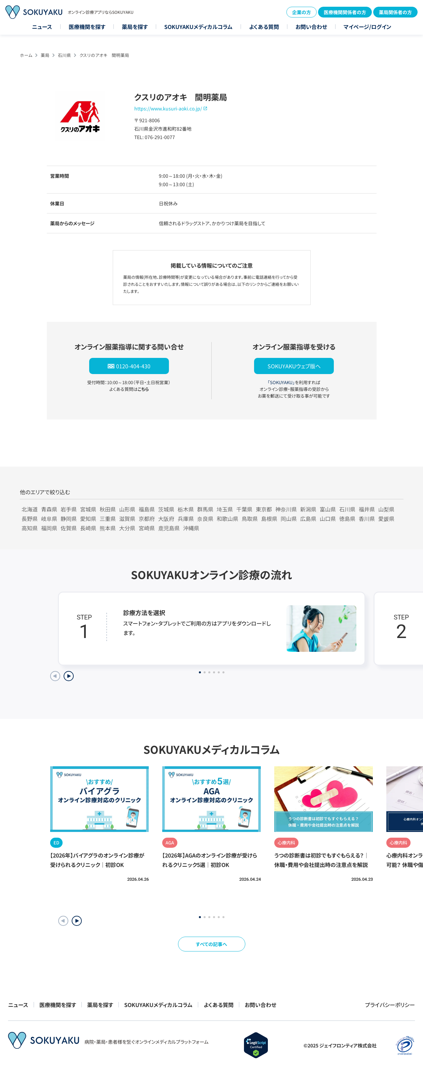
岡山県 (289, 518)
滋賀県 (127, 518)
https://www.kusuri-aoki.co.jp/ (168, 108)
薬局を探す (135, 26)
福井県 (367, 509)
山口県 (328, 518)
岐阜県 (49, 518)
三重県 (108, 518)
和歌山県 (227, 518)
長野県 (30, 518)
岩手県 (69, 509)
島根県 (269, 518)
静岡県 (69, 518)
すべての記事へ (211, 944)
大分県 (127, 528)
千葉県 (244, 509)
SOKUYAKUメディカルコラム (198, 26)
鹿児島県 (169, 528)
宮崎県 (147, 528)
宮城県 (88, 509)
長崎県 (88, 528)
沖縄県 (191, 528)
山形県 (127, 509)
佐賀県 (69, 528)
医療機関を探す (87, 26)
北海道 (30, 509)
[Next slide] (69, 676)
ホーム (26, 55)
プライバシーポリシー (390, 1005)
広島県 (308, 518)
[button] (77, 921)
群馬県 (205, 509)
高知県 (30, 528)
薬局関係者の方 (395, 12)
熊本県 (108, 528)
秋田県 (108, 509)
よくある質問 (264, 26)
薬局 (45, 55)
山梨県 (386, 509)
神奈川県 (286, 509)
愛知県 (88, 518)
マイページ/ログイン (367, 26)
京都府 (147, 518)
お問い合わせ (311, 26)
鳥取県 (250, 518)
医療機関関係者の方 (345, 12)
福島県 (147, 509)
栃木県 (186, 509)
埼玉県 (225, 509)
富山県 (328, 509)
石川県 (64, 55)
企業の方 (301, 12)
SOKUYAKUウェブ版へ (294, 366)
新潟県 (308, 509)
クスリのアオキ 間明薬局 (104, 55)
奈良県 (205, 518)
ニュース (42, 26)
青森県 (49, 509)
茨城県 (166, 509)
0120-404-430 (133, 366)
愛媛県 (386, 518)
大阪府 (166, 518)
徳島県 (347, 518)
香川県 (367, 518)
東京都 (264, 509)
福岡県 (49, 528)
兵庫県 (186, 518)
